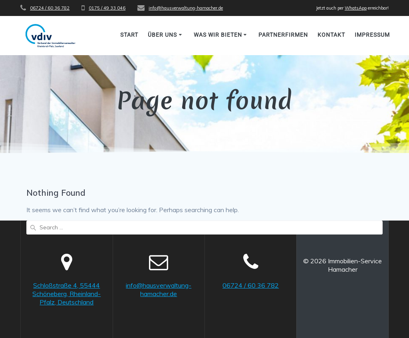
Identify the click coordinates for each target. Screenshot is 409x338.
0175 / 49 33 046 (107, 8)
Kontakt (331, 35)
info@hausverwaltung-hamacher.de (186, 8)
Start (129, 35)
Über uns (162, 35)
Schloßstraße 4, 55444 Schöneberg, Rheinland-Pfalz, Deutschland (66, 293)
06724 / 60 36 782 (49, 8)
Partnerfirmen (283, 35)
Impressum (372, 35)
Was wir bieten (218, 35)
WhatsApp (356, 8)
